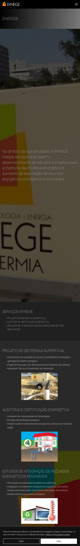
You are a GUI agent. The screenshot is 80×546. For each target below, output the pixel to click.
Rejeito (21, 541)
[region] (40, 536)
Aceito (58, 541)
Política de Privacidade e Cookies (57, 535)
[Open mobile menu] (76, 4)
